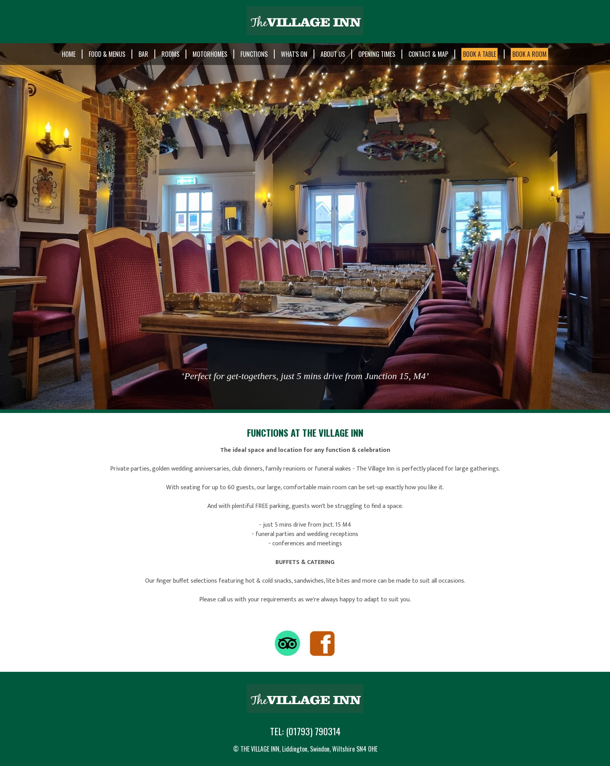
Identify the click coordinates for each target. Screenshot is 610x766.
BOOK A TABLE (479, 54)
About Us (333, 54)
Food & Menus (107, 54)
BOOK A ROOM (529, 54)
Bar (143, 54)
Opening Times (376, 54)
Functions (254, 54)
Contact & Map (428, 54)
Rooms (170, 54)
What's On (294, 54)
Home (68, 54)
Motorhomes (210, 54)
